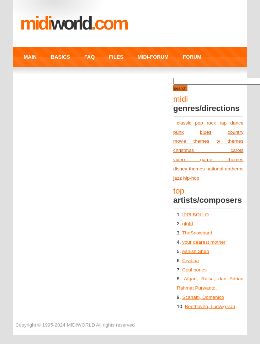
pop (199, 123)
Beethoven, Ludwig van (210, 306)
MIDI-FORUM (153, 57)
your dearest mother (203, 242)
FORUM (192, 57)
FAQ (89, 57)
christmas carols (208, 150)
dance (236, 123)
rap (223, 123)
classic (184, 123)
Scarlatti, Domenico (203, 297)
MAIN (30, 57)
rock (211, 123)
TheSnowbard (197, 232)
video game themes (208, 159)
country (236, 132)
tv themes (230, 141)
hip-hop (191, 178)
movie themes (191, 141)
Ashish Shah (195, 251)
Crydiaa (190, 260)
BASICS (60, 57)
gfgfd (187, 223)
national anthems (224, 168)
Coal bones (194, 269)
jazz (177, 178)
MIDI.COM (73, 23)
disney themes (189, 168)
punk (178, 132)
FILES (116, 57)
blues (206, 132)
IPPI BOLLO (195, 214)
